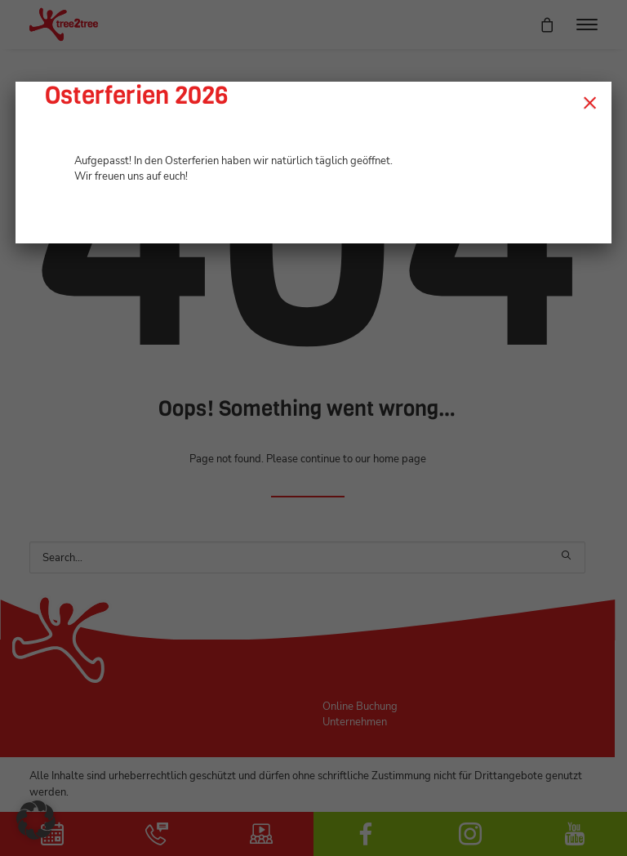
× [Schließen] (590, 102)
